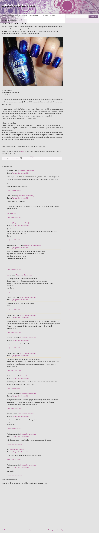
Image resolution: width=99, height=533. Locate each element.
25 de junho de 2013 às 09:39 (14, 459)
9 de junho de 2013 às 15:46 (14, 428)
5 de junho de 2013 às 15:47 (14, 370)
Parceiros (44, 16)
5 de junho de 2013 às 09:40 (14, 292)
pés (22, 151)
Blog (8, 213)
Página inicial (33, 530)
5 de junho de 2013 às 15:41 (14, 309)
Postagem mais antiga (55, 530)
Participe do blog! (14, 16)
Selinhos (52, 16)
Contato (24, 16)
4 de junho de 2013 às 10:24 (14, 217)
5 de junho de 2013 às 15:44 (14, 347)
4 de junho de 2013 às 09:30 (14, 190)
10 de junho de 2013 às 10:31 (14, 444)
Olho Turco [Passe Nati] (14, 23)
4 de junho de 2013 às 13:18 (14, 240)
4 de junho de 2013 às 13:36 (14, 269)
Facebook (14, 213)
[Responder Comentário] (20, 173)
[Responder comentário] (26, 171)
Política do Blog (34, 16)
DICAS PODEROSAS (19, 5)
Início (4, 16)
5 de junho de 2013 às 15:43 (14, 332)
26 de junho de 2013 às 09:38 (14, 475)
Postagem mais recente (10, 530)
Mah (8, 275)
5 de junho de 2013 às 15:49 (14, 408)
